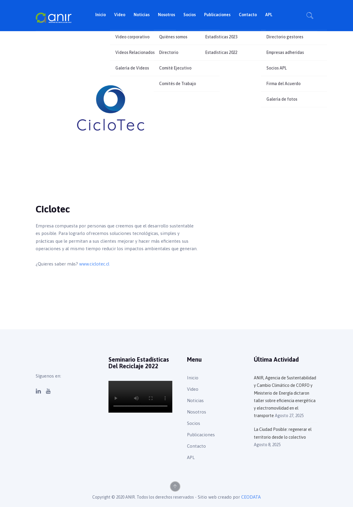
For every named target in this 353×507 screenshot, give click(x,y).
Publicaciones (217, 14)
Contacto (248, 14)
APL (268, 14)
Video (119, 14)
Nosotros (166, 14)
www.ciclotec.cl (95, 263)
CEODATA (251, 497)
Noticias (142, 14)
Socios (189, 14)
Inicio (100, 14)
